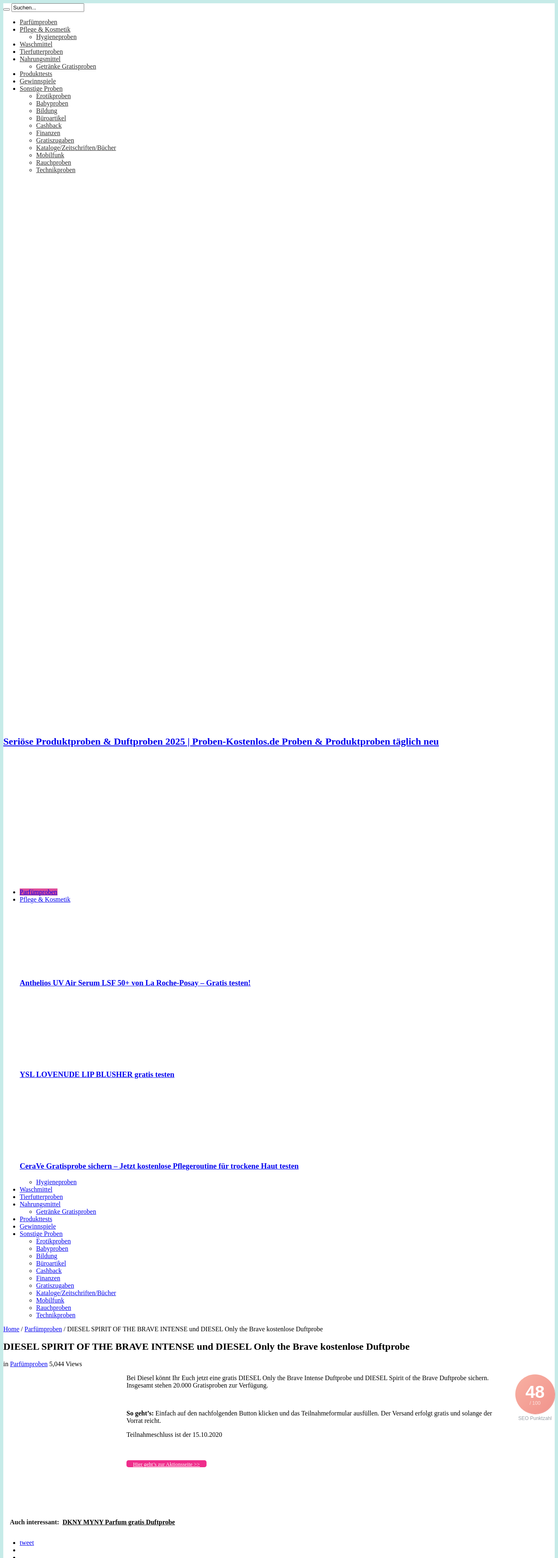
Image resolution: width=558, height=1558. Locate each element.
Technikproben (56, 169)
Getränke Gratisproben (66, 66)
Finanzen (48, 132)
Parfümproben (38, 21)
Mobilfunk (50, 155)
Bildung (46, 110)
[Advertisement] (279, 824)
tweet (27, 1542)
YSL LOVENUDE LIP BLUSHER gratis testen (97, 1074)
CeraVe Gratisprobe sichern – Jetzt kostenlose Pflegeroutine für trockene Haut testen (159, 1166)
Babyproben (52, 103)
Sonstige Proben (41, 88)
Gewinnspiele (38, 81)
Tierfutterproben (41, 51)
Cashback (49, 125)
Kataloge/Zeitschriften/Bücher (76, 147)
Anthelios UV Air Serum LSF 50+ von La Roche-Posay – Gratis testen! (135, 982)
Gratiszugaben (55, 140)
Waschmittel (36, 44)
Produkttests (36, 73)
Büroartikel (51, 118)
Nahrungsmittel (40, 58)
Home (11, 1329)
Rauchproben (53, 162)
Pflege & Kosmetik (45, 29)
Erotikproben (53, 95)
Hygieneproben (56, 36)
